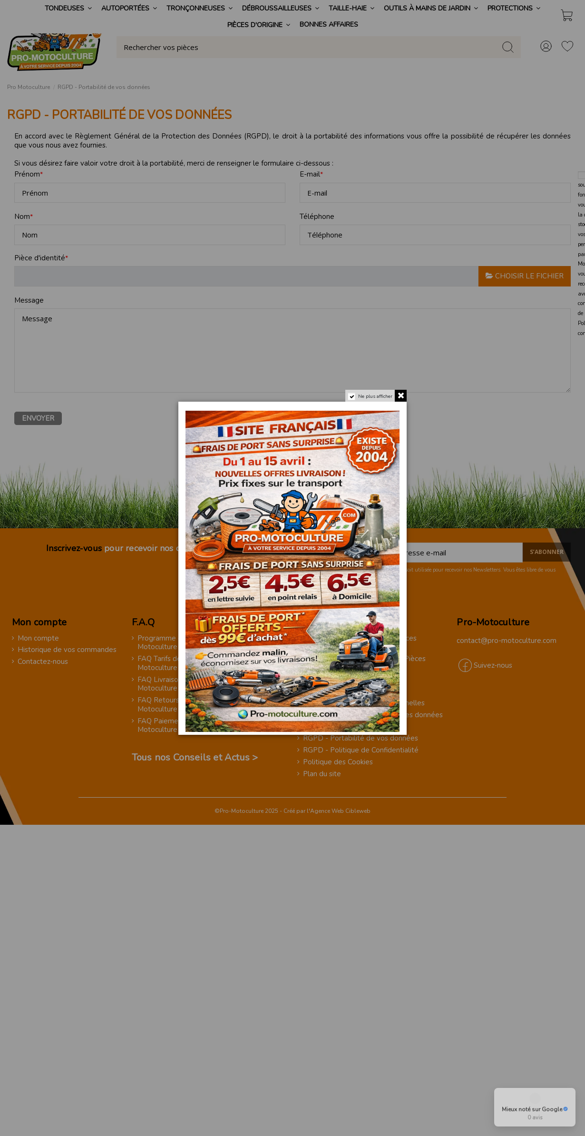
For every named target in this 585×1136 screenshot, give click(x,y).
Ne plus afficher (375, 396)
